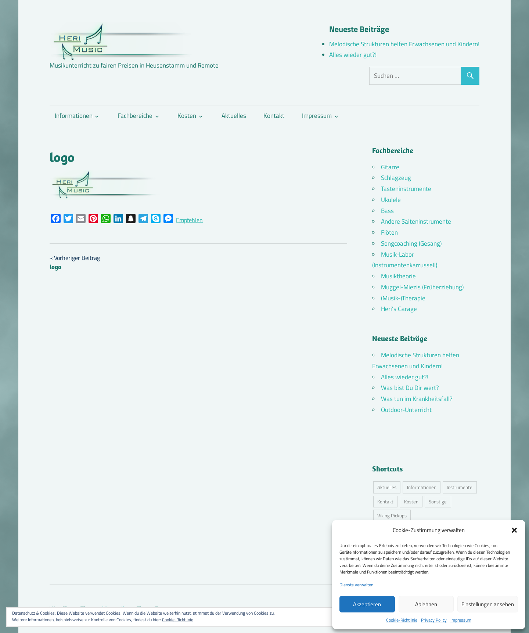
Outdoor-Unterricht (406, 410)
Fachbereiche (135, 115)
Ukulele (391, 200)
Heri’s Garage (399, 309)
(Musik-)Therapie (403, 298)
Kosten (186, 115)
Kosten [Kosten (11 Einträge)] (411, 501)
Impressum (460, 619)
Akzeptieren (367, 604)
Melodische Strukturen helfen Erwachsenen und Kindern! (404, 44)
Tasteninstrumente (406, 188)
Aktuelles (234, 115)
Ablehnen (426, 604)
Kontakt (273, 115)
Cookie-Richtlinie (401, 619)
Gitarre (390, 167)
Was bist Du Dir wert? (410, 388)
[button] (514, 530)
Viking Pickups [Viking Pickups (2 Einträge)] (392, 515)
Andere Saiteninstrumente (416, 221)
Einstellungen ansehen (487, 604)
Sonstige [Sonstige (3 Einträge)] (438, 501)
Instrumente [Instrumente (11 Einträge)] (459, 487)
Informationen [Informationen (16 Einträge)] (421, 487)
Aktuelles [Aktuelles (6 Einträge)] (386, 487)
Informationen (74, 115)
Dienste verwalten (356, 584)
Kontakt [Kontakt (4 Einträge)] (385, 501)
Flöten (389, 232)
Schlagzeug (396, 177)
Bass (387, 211)
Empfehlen (189, 220)
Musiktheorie (398, 276)
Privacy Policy (434, 619)
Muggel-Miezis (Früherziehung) (422, 287)
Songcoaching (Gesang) (411, 243)
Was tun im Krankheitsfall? (417, 399)
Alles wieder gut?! (353, 54)
